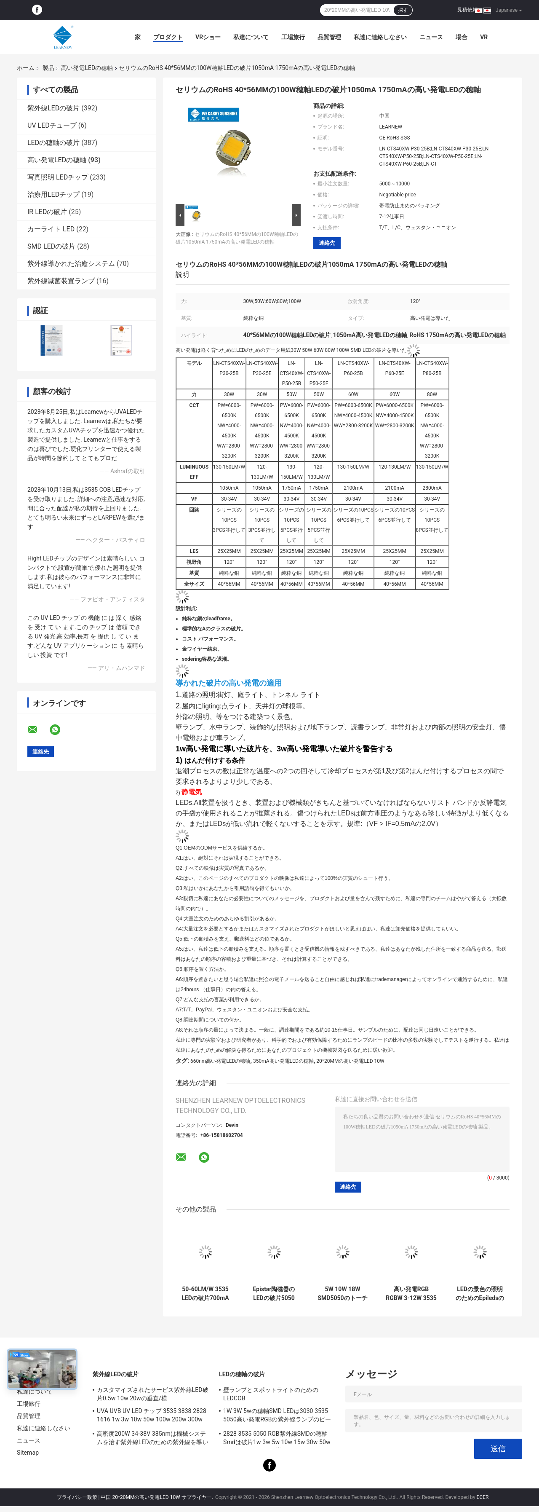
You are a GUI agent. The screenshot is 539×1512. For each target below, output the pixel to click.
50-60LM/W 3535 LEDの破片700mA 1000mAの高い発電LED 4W (205, 1294)
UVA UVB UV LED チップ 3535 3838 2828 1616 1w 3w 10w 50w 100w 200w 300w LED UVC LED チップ (151, 1416)
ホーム (26, 67)
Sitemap (28, 1452)
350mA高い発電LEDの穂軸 (283, 1061)
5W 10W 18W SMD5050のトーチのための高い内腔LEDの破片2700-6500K (342, 1294)
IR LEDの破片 (47, 212)
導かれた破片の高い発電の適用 (229, 683)
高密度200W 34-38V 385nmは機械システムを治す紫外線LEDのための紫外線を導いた (152, 1439)
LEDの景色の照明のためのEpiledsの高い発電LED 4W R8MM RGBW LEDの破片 (480, 1294)
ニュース (431, 37)
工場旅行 (293, 37)
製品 (48, 67)
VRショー (208, 37)
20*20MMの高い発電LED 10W (350, 1061)
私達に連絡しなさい (380, 37)
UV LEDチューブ (52, 125)
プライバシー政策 (77, 1497)
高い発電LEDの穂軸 (87, 67)
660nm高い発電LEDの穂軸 (220, 1061)
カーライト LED (51, 229)
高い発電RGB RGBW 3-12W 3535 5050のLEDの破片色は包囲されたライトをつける (411, 1294)
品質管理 (329, 37)
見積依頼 (467, 10)
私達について (251, 37)
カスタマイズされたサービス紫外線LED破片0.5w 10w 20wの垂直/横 (152, 1394)
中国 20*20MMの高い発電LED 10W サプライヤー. (157, 1497)
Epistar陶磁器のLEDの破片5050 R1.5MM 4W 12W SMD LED (274, 1294)
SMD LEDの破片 (51, 246)
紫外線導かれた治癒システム (71, 264)
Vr (484, 37)
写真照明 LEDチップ (57, 177)
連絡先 (327, 243)
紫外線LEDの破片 (53, 108)
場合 (461, 37)
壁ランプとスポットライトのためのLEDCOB (270, 1394)
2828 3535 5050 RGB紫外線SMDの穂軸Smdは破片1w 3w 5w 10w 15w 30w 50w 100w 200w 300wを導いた (277, 1439)
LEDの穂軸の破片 (53, 143)
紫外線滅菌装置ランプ (61, 281)
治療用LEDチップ (53, 194)
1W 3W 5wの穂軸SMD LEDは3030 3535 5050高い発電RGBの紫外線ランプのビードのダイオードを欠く (277, 1416)
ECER (483, 1497)
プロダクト (168, 37)
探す (403, 10)
